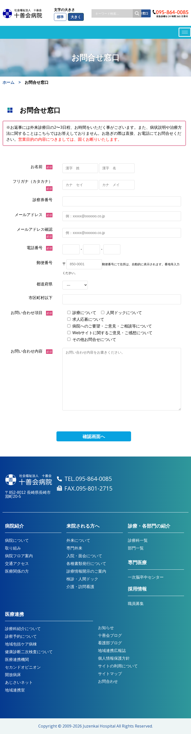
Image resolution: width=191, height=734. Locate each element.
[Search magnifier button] (137, 13)
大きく (76, 16)
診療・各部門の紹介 (149, 526)
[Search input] (113, 13)
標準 (60, 16)
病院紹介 (14, 526)
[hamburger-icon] (185, 32)
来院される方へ (82, 526)
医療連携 (14, 614)
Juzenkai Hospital (99, 726)
